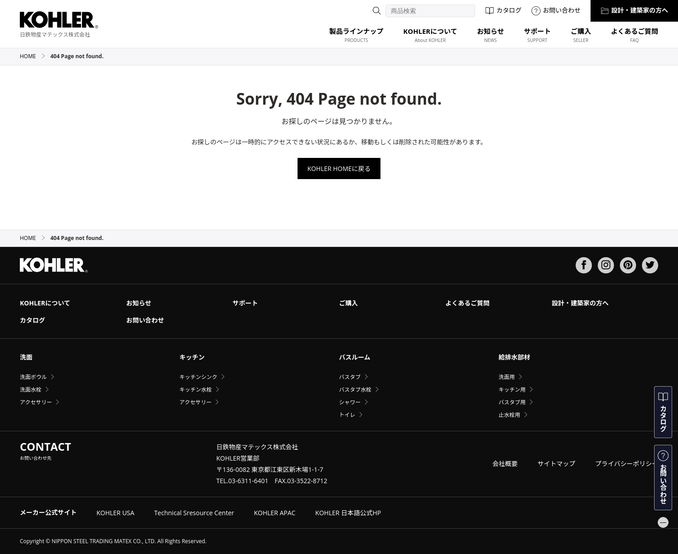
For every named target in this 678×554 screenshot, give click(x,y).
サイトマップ (556, 463)
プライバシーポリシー (626, 463)
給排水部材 (514, 357)
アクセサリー (36, 402)
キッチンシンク (198, 377)
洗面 (26, 357)
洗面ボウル (33, 377)
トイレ (347, 415)
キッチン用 (512, 389)
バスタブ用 (512, 402)
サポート (245, 303)
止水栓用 (509, 415)
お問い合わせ (556, 10)
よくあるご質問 (467, 303)
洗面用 (507, 377)
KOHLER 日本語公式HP (348, 512)
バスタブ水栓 (355, 389)
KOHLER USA (115, 512)
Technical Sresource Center (194, 512)
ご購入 (348, 303)
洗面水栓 (30, 389)
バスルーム (355, 357)
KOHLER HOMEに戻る (339, 168)
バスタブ (350, 377)
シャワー (350, 402)
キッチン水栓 (195, 389)
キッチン (192, 357)
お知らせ (138, 303)
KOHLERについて (45, 303)
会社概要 (505, 463)
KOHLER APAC (274, 512)
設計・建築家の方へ (634, 10)
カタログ (503, 10)
